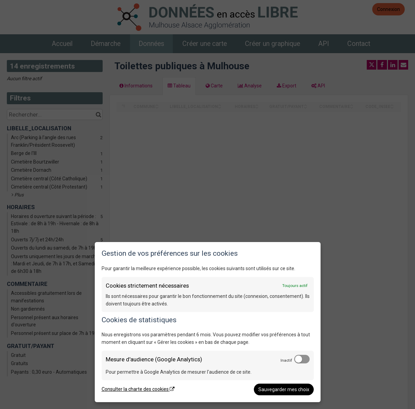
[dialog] (208, 322)
